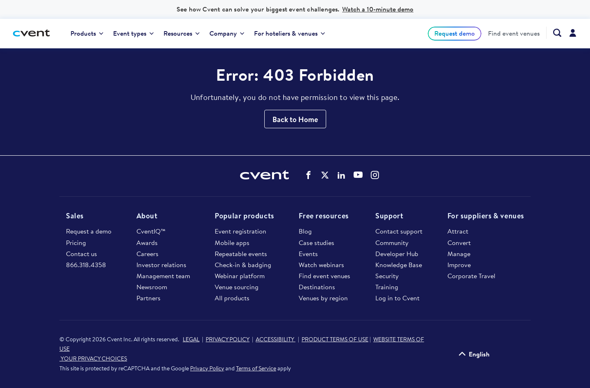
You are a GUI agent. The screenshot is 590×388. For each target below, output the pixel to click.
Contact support (398, 231)
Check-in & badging (243, 264)
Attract (457, 231)
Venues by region (323, 297)
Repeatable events (241, 253)
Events (308, 253)
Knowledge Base (398, 264)
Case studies (316, 242)
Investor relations (161, 264)
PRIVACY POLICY (228, 339)
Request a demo (88, 231)
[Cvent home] (34, 33)
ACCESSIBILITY (275, 339)
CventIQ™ (151, 231)
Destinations (317, 286)
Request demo (454, 33)
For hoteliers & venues (289, 33)
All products (232, 297)
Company (226, 33)
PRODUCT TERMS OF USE (335, 339)
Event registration (240, 231)
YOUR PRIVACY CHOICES (93, 358)
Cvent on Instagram (375, 175)
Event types (133, 33)
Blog (305, 231)
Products (86, 33)
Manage (458, 253)
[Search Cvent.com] (553, 33)
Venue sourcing (237, 286)
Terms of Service (256, 368)
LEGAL (191, 339)
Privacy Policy (207, 368)
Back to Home (295, 119)
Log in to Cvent (397, 297)
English (479, 353)
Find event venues (514, 33)
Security (387, 275)
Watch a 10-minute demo (377, 9)
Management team (163, 275)
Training (386, 286)
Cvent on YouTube (358, 174)
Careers (147, 253)
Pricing (76, 242)
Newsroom (151, 286)
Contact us (81, 253)
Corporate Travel (471, 275)
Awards (147, 242)
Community (391, 242)
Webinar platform (240, 275)
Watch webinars (321, 264)
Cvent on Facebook (308, 175)
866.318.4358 (86, 264)
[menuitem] (87, 33)
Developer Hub (396, 253)
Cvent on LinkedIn (341, 175)
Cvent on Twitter (325, 175)
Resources (181, 33)
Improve (459, 264)
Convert (459, 242)
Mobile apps (232, 242)
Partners (148, 297)
